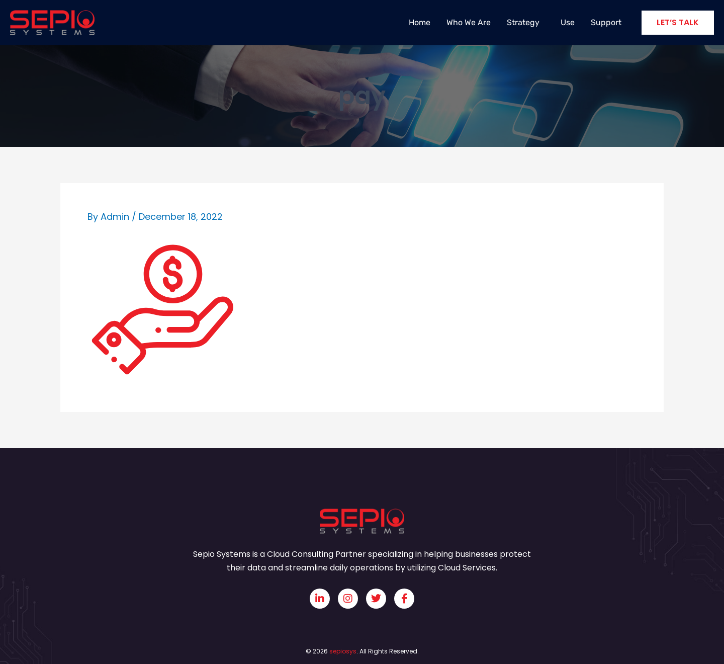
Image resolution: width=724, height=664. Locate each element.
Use (568, 22)
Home (419, 22)
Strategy (526, 23)
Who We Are (468, 22)
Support (606, 22)
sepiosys (342, 651)
